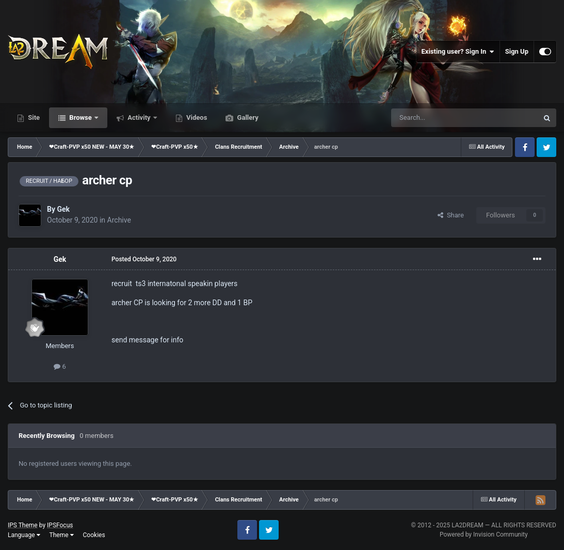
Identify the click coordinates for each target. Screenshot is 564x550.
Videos (196, 117)
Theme (62, 535)
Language (24, 535)
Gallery (246, 117)
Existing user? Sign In (458, 51)
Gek (63, 209)
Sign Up (516, 51)
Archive (119, 220)
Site (33, 117)
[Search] (440, 117)
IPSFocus (60, 525)
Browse (80, 117)
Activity (139, 117)
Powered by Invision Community (484, 534)
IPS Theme (23, 525)
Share (451, 215)
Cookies (94, 535)
